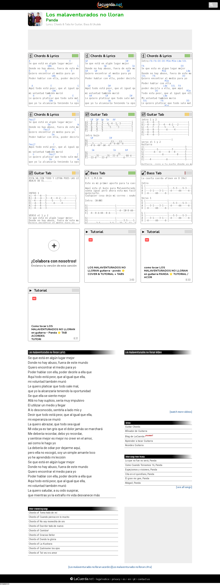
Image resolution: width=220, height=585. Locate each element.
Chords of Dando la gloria (42, 539)
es (124, 579)
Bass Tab (97, 173)
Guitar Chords (132, 426)
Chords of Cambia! (39, 530)
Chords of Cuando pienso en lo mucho (49, 517)
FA (151, 61)
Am (78, 124)
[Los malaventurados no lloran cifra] (132, 566)
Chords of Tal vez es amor (43, 552)
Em (49, 124)
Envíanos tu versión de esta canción (54, 253)
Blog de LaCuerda (139, 436)
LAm (179, 61)
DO (159, 61)
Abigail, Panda (133, 482)
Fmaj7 (32, 119)
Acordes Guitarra (134, 445)
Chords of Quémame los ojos (44, 548)
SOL (184, 61)
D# (127, 61)
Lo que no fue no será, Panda (140, 460)
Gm (105, 65)
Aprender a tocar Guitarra (139, 441)
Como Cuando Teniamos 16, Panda (143, 465)
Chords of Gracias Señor (42, 535)
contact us (144, 579)
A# (86, 70)
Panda (52, 20)
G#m (49, 65)
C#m (54, 90)
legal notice (103, 579)
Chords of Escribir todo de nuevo (46, 526)
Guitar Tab (99, 114)
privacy (116, 579)
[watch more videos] (181, 411)
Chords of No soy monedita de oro (47, 521)
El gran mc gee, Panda (137, 478)
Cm (133, 65)
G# (86, 61)
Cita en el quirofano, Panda (139, 474)
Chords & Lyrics (46, 56)
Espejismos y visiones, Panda (141, 469)
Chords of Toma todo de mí (43, 512)
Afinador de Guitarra (136, 431)
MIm (168, 61)
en (129, 579)
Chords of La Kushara (40, 543)
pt (134, 579)
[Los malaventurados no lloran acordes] (90, 566)
